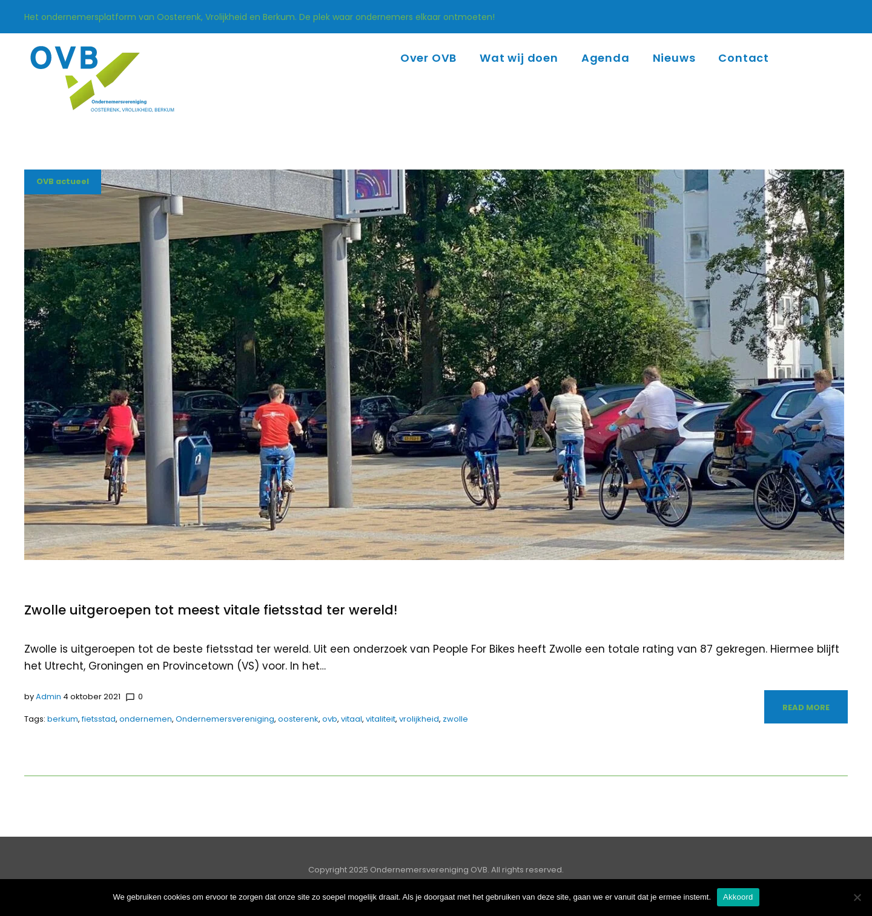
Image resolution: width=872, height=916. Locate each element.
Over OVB (428, 57)
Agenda (605, 57)
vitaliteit (380, 719)
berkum (62, 719)
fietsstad (99, 719)
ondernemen (145, 719)
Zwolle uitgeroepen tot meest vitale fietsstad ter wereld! (212, 610)
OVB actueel (63, 182)
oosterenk (298, 719)
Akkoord (738, 896)
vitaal (351, 719)
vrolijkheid (419, 719)
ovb (329, 719)
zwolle (455, 719)
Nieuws (674, 57)
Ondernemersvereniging (225, 719)
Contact (743, 57)
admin (48, 696)
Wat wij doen (519, 57)
